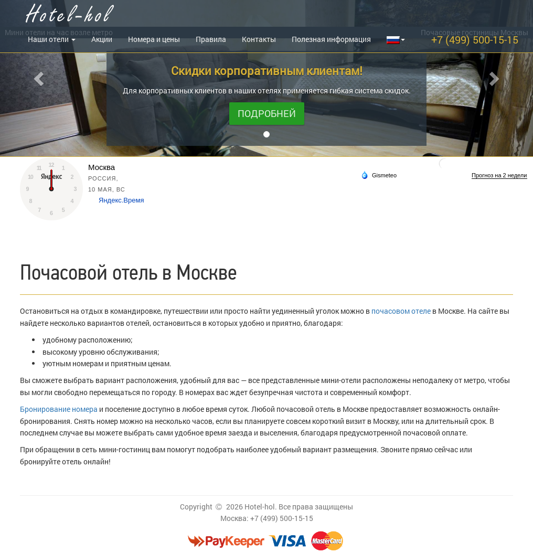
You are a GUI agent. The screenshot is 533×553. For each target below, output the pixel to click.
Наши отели (52, 39)
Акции (101, 39)
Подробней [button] (267, 113)
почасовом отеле (401, 311)
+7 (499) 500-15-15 (474, 39)
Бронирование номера (59, 409)
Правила (211, 39)
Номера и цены (154, 39)
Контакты (259, 39)
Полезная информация (331, 39)
